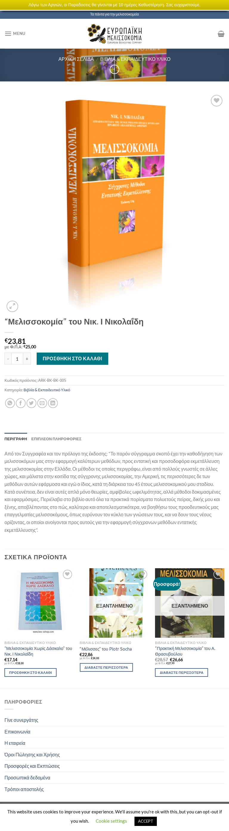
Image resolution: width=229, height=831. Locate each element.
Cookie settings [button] (111, 821)
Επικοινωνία (17, 731)
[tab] (15, 439)
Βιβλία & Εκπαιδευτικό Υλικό (135, 59)
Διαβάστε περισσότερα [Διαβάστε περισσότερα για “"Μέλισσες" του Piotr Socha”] (106, 667)
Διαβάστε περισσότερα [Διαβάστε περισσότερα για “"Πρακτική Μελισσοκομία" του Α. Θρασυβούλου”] (181, 672)
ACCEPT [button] (145, 821)
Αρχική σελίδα (76, 59)
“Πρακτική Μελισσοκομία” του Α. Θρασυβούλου (185, 651)
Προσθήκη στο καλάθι (72, 358)
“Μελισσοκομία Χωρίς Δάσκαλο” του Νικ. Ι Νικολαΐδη (38, 651)
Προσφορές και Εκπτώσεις (32, 766)
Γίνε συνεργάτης (21, 720)
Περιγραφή (15, 438)
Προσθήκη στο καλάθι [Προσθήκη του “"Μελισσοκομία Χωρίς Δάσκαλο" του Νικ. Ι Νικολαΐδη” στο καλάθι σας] (30, 672)
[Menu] (14, 33)
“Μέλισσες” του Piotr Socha (105, 648)
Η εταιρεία (14, 743)
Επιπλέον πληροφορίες (56, 438)
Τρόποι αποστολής (24, 789)
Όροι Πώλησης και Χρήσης (32, 754)
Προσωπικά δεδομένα (27, 777)
